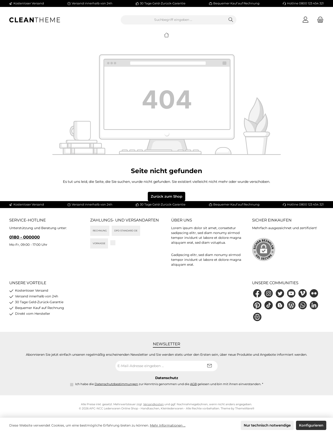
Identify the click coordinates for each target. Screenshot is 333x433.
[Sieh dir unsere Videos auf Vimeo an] (302, 293)
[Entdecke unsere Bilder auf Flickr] (314, 293)
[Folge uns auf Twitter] (280, 293)
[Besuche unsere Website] (257, 317)
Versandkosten (153, 404)
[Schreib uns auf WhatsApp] (302, 305)
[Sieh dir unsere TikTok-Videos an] (268, 305)
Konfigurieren (311, 425)
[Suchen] (230, 20)
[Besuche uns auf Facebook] (257, 293)
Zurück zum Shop (166, 196)
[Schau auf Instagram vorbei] (268, 293)
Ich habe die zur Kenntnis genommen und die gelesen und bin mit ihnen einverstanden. (169, 384)
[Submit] (209, 366)
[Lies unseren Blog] (291, 305)
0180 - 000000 (24, 237)
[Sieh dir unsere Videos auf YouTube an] (291, 293)
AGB (193, 384)
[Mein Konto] (305, 20)
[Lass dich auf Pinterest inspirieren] (257, 305)
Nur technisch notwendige (267, 425)
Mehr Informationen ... (167, 425)
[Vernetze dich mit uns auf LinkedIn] (314, 305)
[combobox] (173, 20)
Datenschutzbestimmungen (116, 384)
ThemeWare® (244, 408)
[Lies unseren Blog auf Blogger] (280, 305)
